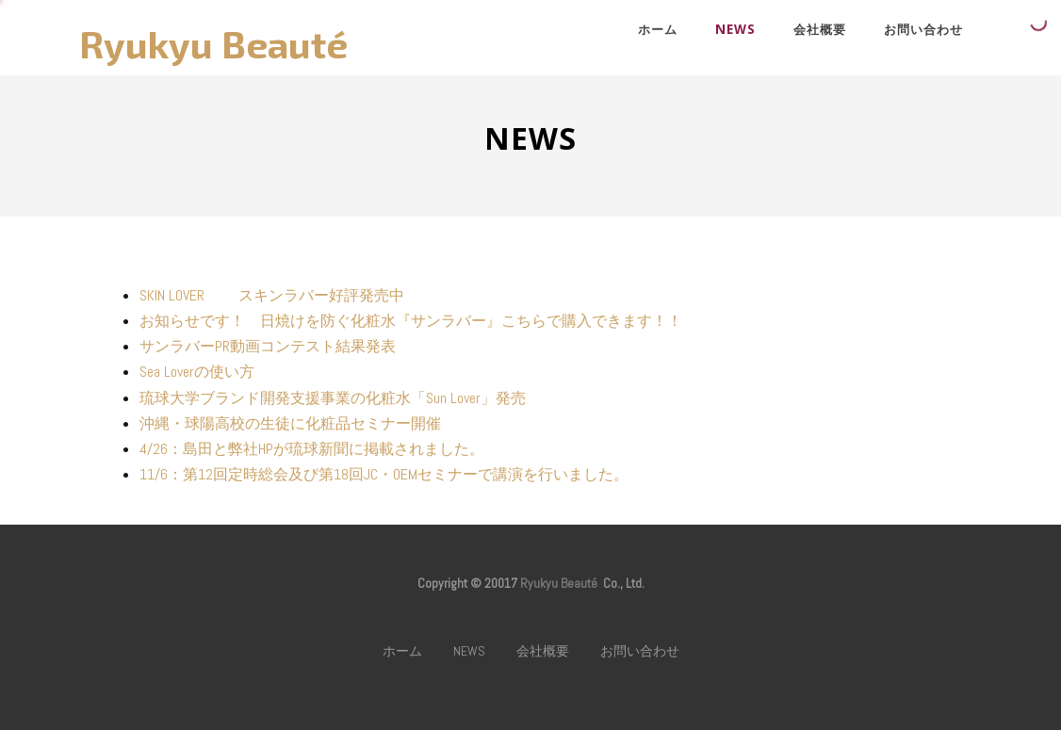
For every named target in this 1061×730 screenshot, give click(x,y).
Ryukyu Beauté (213, 43)
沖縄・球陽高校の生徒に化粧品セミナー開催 (290, 423)
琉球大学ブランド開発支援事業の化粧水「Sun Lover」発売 (332, 398)
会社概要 (819, 29)
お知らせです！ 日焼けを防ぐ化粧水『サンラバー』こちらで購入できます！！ (410, 321)
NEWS (735, 29)
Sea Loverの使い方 (196, 371)
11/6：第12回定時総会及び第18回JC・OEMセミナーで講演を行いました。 (383, 474)
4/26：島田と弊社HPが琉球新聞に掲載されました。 (311, 449)
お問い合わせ (923, 29)
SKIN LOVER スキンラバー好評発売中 (271, 295)
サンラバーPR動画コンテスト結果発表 (267, 346)
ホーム (657, 29)
